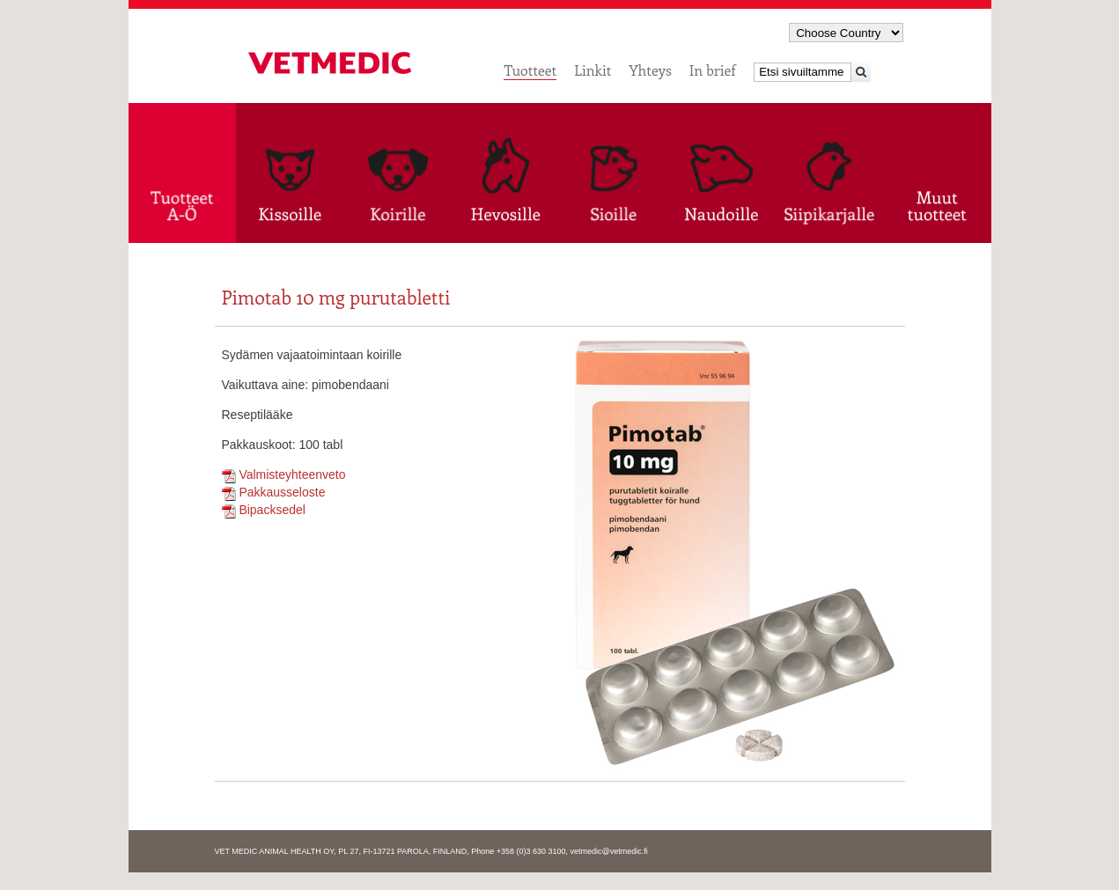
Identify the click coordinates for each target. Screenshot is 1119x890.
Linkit (592, 70)
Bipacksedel (264, 510)
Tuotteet (530, 70)
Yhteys (650, 70)
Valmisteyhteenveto (284, 474)
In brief (712, 70)
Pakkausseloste (274, 492)
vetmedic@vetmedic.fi (609, 851)
